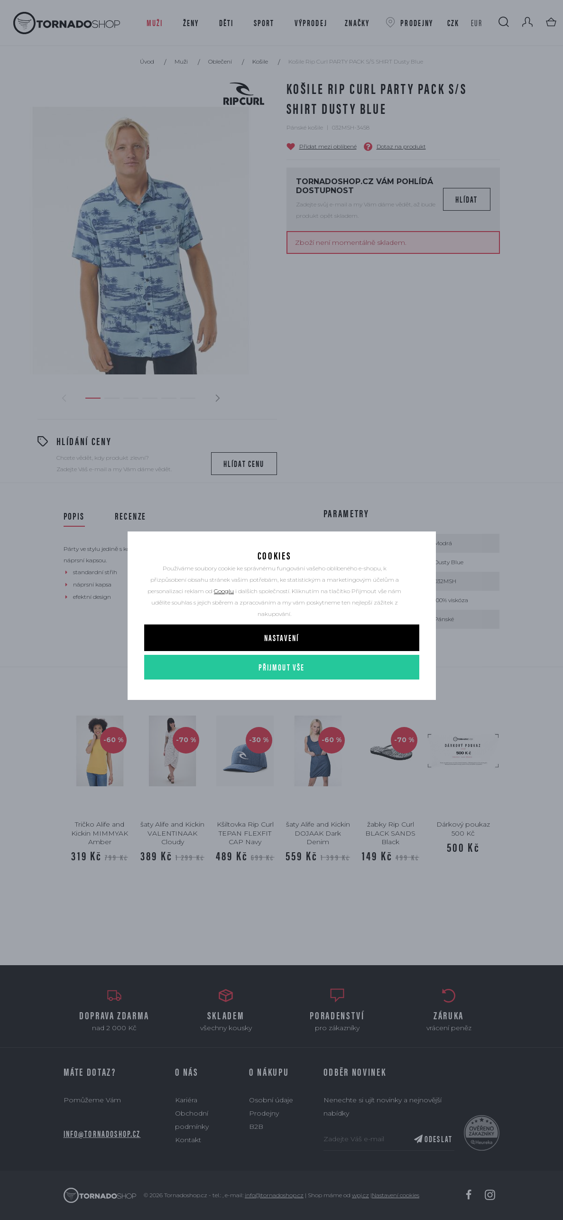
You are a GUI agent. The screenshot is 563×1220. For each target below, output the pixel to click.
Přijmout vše (281, 685)
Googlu (224, 609)
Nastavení (281, 655)
